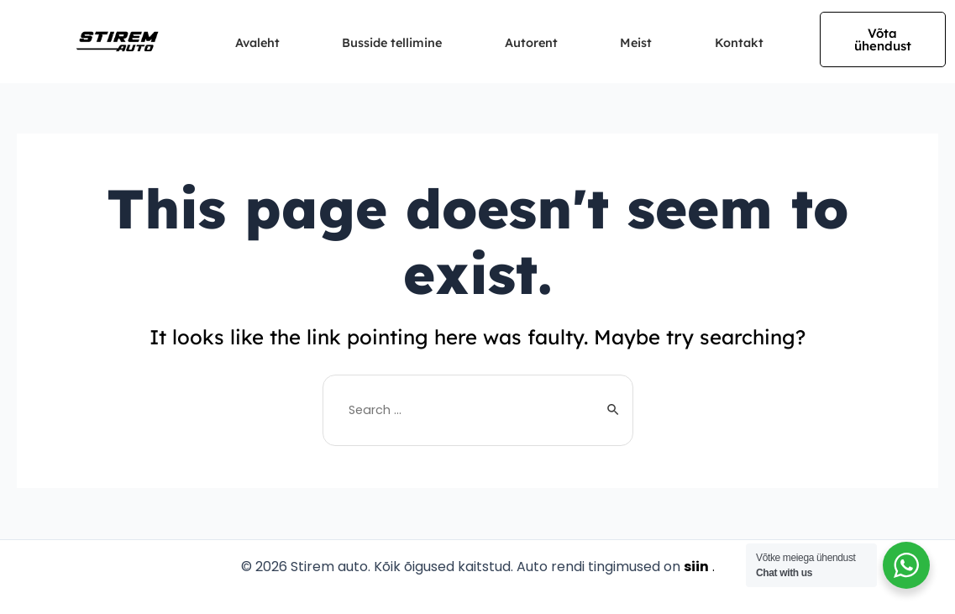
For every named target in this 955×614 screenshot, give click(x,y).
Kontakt (754, 43)
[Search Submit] (614, 409)
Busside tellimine (389, 43)
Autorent (535, 43)
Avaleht (246, 43)
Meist (645, 43)
